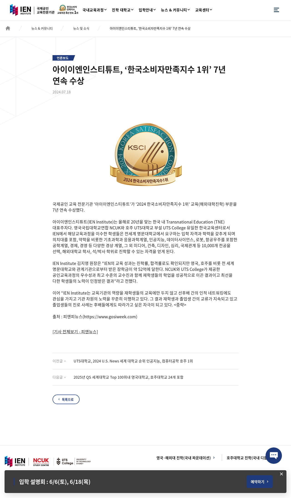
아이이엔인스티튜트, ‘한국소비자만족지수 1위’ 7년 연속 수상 (150, 28)
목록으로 (68, 399)
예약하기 (257, 481)
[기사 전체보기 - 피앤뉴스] (75, 332)
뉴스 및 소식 (81, 28)
